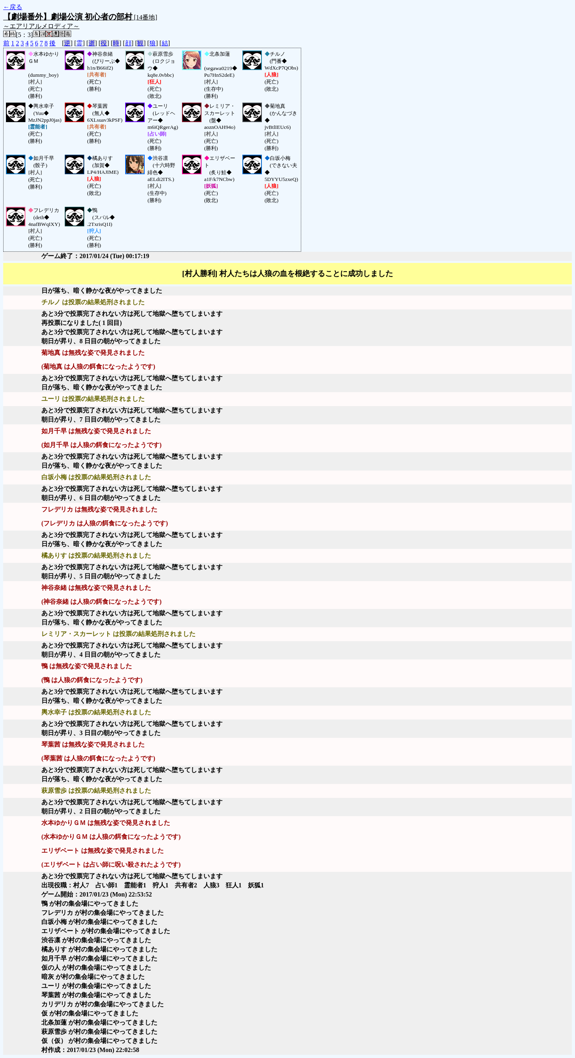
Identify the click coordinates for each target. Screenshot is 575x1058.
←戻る (12, 7)
